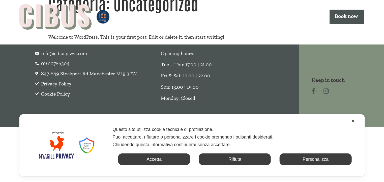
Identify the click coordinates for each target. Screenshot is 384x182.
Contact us (304, 16)
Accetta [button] (154, 159)
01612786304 (56, 63)
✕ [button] (353, 121)
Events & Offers (259, 16)
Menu (181, 16)
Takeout (214, 16)
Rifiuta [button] (234, 159)
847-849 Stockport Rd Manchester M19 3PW (89, 74)
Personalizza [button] (316, 159)
